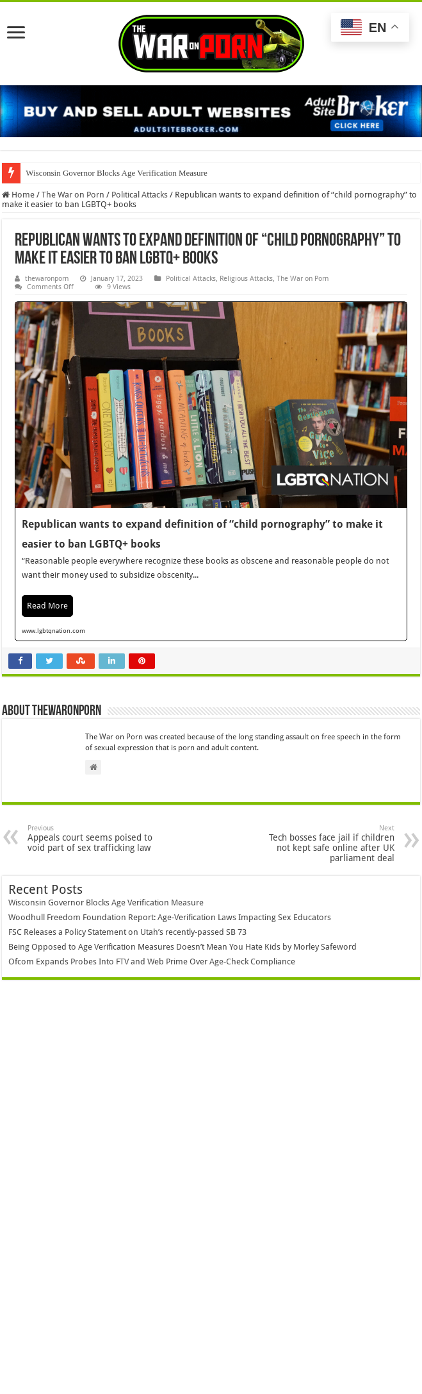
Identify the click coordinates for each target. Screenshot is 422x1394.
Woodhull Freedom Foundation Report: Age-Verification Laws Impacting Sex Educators (169, 917)
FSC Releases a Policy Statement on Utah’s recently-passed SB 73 (127, 932)
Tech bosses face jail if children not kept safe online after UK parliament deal (328, 843)
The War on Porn (73, 194)
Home (18, 194)
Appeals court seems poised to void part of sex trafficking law (93, 838)
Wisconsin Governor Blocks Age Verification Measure (116, 173)
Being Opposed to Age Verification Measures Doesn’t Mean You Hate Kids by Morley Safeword (182, 947)
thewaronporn (47, 278)
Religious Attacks (246, 278)
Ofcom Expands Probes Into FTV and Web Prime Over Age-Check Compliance (151, 961)
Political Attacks (139, 194)
